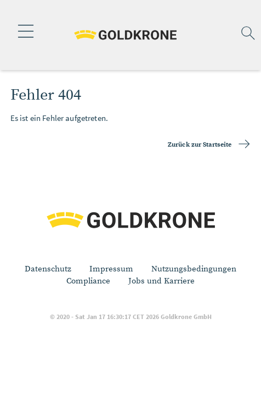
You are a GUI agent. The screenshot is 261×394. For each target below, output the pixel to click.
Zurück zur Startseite (200, 145)
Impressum (111, 269)
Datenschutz (48, 269)
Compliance (88, 281)
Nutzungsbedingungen (193, 269)
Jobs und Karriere (161, 281)
